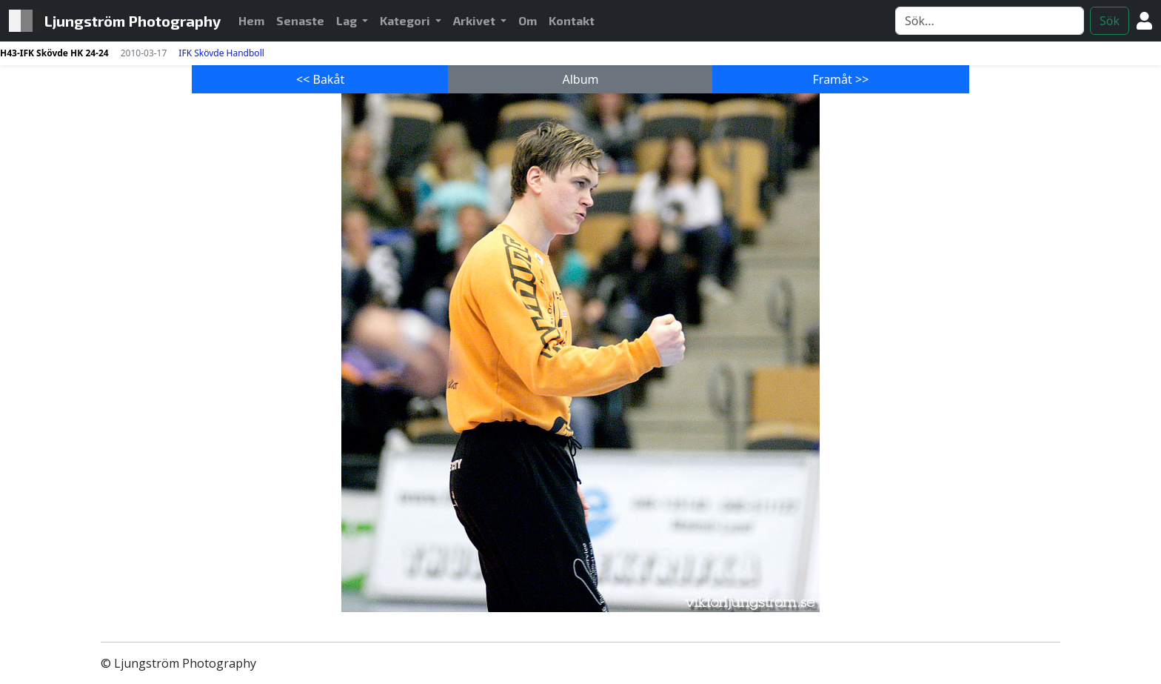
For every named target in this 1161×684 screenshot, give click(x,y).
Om (527, 20)
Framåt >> (841, 79)
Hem (254, 19)
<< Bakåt (320, 79)
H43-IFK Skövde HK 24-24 (54, 53)
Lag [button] (347, 20)
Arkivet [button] (475, 20)
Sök (1110, 21)
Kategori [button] (406, 20)
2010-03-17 (144, 53)
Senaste (300, 20)
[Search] (989, 21)
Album (580, 79)
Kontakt (572, 20)
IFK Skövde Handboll (221, 53)
